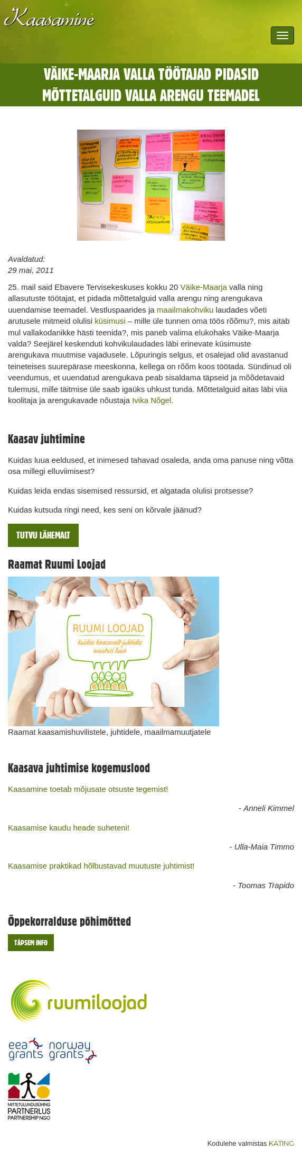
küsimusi (110, 320)
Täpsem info (31, 942)
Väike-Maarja (204, 286)
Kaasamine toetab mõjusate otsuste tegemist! (88, 788)
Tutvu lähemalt (43, 535)
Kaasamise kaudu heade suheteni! (68, 827)
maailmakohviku (185, 309)
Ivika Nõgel (151, 400)
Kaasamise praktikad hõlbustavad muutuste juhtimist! (101, 865)
